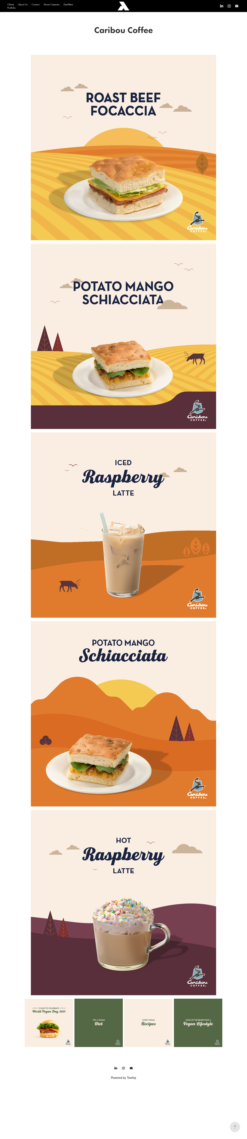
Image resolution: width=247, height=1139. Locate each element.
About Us (22, 4)
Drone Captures (51, 4)
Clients (10, 4)
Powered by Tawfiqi (123, 1078)
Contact (35, 4)
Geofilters (68, 4)
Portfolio (11, 7)
